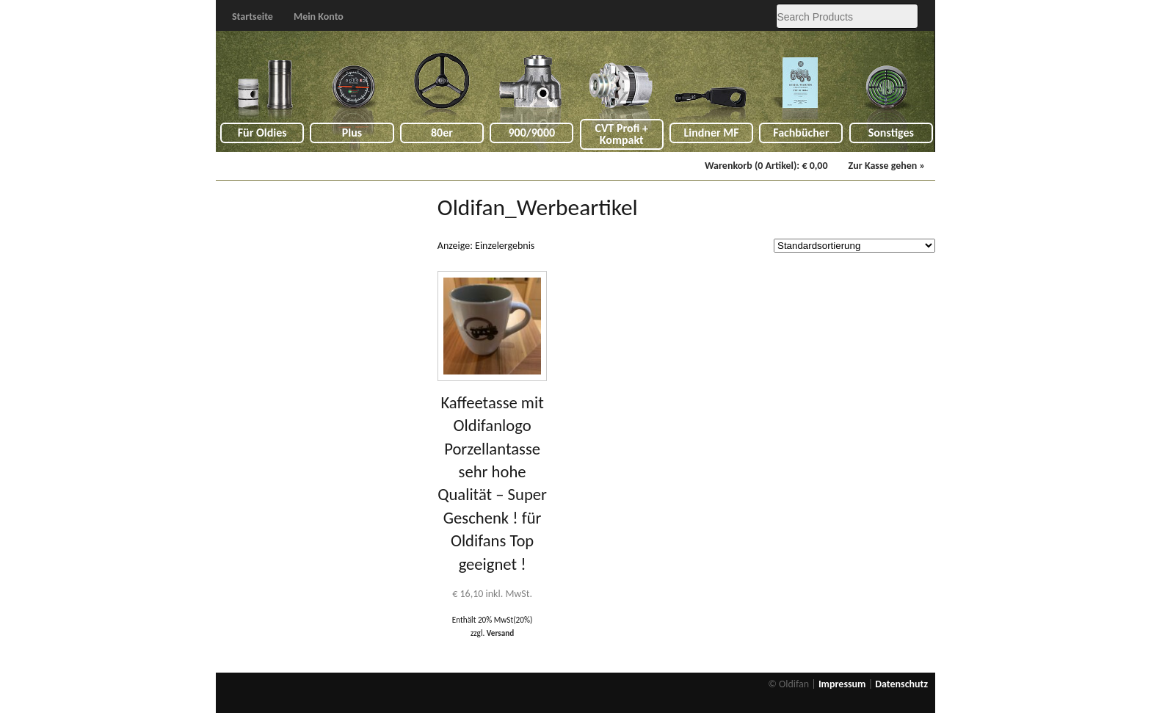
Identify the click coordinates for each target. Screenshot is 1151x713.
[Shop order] (854, 246)
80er (442, 133)
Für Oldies (262, 133)
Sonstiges (891, 133)
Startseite (252, 16)
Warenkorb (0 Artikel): (766, 165)
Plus (352, 133)
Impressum (842, 684)
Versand (501, 633)
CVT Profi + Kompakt (621, 134)
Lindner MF (710, 133)
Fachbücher (801, 133)
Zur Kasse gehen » (887, 165)
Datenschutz (901, 684)
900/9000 (531, 133)
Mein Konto (319, 16)
